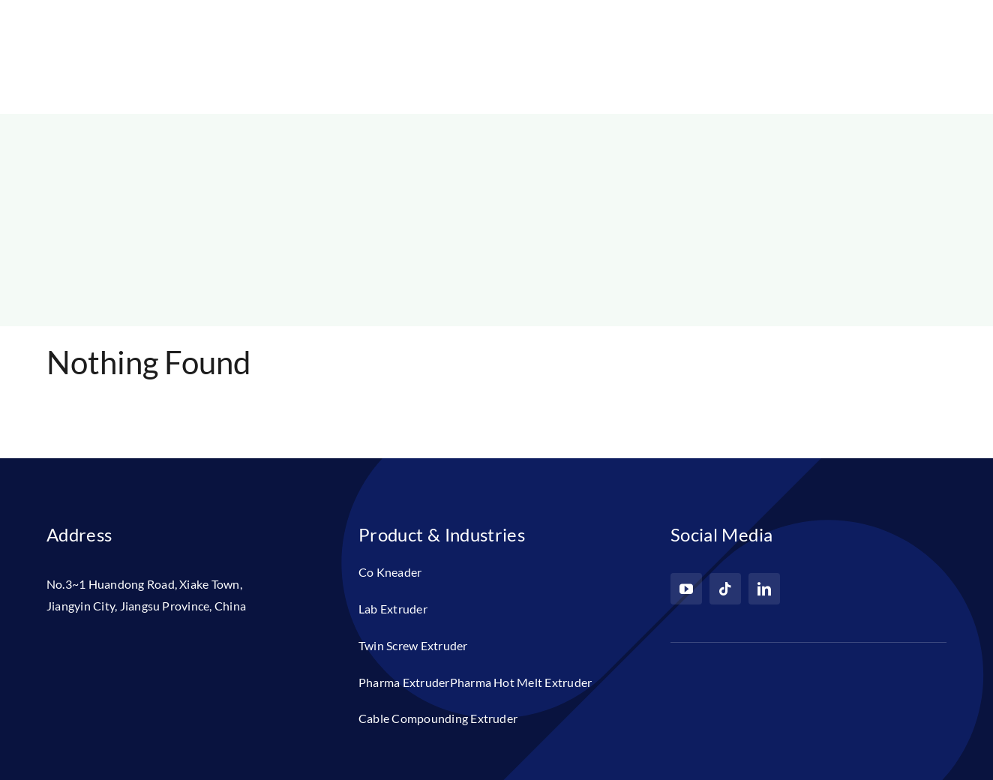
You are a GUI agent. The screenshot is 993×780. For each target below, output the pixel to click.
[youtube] (686, 588)
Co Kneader (390, 572)
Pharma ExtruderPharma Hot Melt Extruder (475, 682)
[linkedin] (764, 588)
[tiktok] (725, 588)
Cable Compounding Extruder (438, 718)
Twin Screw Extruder (413, 645)
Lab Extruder (393, 609)
